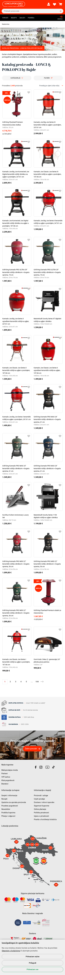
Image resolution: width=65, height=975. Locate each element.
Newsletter (5, 809)
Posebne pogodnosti (9, 806)
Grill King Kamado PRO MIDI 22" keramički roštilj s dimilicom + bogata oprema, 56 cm (15, 564)
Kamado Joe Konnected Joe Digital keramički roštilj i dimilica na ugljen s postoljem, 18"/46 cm (15, 223)
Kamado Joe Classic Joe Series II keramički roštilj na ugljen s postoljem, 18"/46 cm (16, 370)
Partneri (4, 773)
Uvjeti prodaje (39, 799)
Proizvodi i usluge (41, 795)
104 (37, 682)
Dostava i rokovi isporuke (44, 802)
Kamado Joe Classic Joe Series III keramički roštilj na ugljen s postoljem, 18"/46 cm (47, 174)
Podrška (31, 18)
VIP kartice (5, 777)
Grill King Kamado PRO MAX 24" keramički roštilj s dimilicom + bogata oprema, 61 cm (47, 419)
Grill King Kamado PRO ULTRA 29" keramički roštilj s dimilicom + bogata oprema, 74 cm (15, 272)
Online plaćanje (40, 809)
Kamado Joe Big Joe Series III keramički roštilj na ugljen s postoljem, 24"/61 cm (47, 124)
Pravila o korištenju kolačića (45, 819)
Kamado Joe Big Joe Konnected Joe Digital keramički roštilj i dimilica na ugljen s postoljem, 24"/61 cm (15, 174)
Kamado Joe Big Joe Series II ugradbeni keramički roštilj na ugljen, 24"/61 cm (15, 321)
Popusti (5, 18)
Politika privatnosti (41, 813)
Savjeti (22, 18)
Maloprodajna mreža (9, 770)
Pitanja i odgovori (8, 816)
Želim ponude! (31, 749)
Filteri (47, 78)
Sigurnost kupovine (41, 806)
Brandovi (4, 784)
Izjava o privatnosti (41, 816)
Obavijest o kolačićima (11, 951)
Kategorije (15, 78)
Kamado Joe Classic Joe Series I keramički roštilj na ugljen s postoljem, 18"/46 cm (16, 662)
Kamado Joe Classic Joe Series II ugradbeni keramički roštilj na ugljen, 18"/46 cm (47, 370)
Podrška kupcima (8, 813)
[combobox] (51, 85)
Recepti (14, 18)
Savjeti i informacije (9, 795)
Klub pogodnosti (7, 780)
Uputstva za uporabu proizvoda (13, 802)
